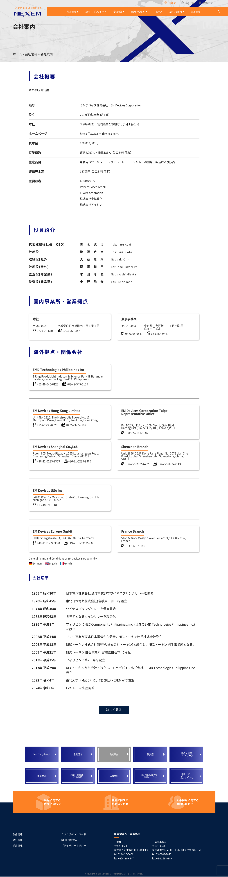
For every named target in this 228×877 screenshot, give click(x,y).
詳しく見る (114, 710)
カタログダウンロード (96, 11)
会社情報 (117, 11)
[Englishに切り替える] (187, 2)
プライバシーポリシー (73, 845)
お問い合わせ (175, 11)
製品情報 (71, 11)
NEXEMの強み (138, 11)
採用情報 (195, 11)
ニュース (158, 11)
